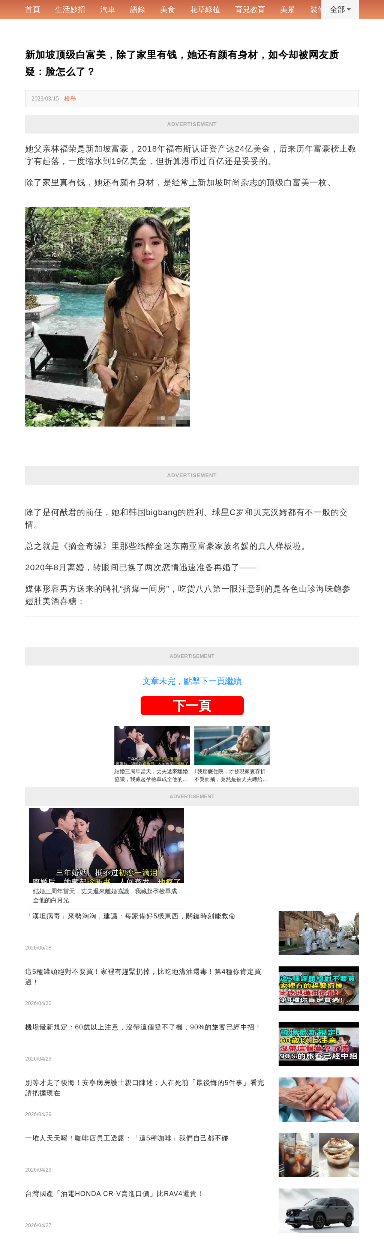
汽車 (107, 9)
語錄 (137, 9)
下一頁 (192, 706)
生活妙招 (70, 9)
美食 (167, 9)
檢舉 (70, 98)
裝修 (317, 9)
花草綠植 (205, 9)
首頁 (32, 9)
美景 (287, 9)
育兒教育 (250, 9)
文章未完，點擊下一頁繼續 (192, 681)
